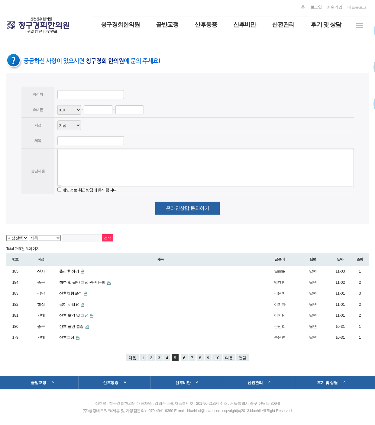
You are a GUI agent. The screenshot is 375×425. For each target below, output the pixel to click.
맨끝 (243, 358)
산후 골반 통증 (72, 326)
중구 (41, 282)
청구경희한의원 (120, 24)
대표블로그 (357, 7)
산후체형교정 (71, 293)
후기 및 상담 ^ (331, 382)
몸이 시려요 (69, 304)
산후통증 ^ (114, 382)
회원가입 (334, 7)
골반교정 (167, 24)
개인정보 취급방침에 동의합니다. (90, 189)
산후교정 (67, 337)
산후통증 (206, 24)
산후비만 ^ (186, 382)
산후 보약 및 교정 (74, 315)
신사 (41, 271)
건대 (41, 315)
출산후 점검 (69, 271)
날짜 (340, 259)
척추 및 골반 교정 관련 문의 (82, 282)
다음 (229, 358)
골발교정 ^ (42, 382)
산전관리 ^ (258, 382)
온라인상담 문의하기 (187, 208)
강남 (41, 293)
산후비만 (244, 24)
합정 (41, 304)
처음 (132, 358)
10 (217, 358)
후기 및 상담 (326, 24)
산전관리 (283, 24)
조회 (360, 259)
